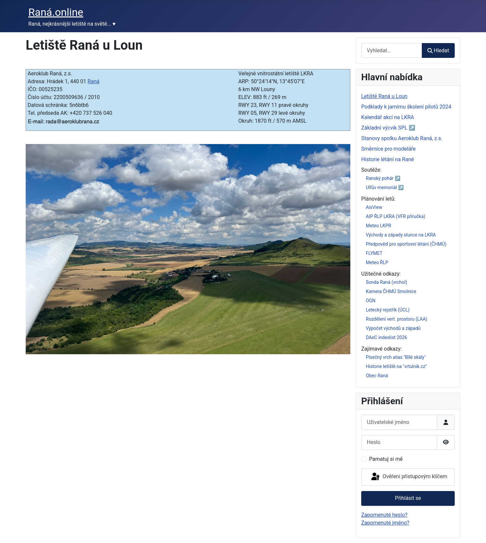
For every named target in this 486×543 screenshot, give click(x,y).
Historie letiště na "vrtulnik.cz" (396, 366)
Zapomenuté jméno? (385, 523)
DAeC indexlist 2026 (386, 337)
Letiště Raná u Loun (384, 96)
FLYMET (374, 253)
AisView (374, 207)
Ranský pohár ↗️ (383, 178)
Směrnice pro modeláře (388, 149)
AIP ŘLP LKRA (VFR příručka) (395, 216)
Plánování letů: (378, 199)
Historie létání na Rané (387, 159)
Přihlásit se (408, 498)
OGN (370, 300)
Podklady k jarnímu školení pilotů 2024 (406, 107)
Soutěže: (371, 170)
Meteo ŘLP (377, 262)
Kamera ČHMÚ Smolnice (391, 291)
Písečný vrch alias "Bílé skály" (396, 357)
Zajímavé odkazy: (381, 349)
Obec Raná (377, 375)
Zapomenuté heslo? (384, 515)
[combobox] (391, 50)
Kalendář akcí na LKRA (387, 117)
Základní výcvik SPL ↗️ (388, 128)
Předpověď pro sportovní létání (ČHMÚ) (406, 244)
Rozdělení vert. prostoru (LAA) (396, 319)
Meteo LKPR (378, 225)
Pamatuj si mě (386, 459)
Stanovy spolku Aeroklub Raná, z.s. (402, 138)
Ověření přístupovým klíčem (408, 477)
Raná (93, 81)
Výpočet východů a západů (393, 328)
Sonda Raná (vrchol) (386, 282)
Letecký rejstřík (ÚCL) (388, 309)
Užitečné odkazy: (381, 274)
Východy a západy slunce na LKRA (401, 234)
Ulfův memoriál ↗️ (385, 187)
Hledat (438, 50)
